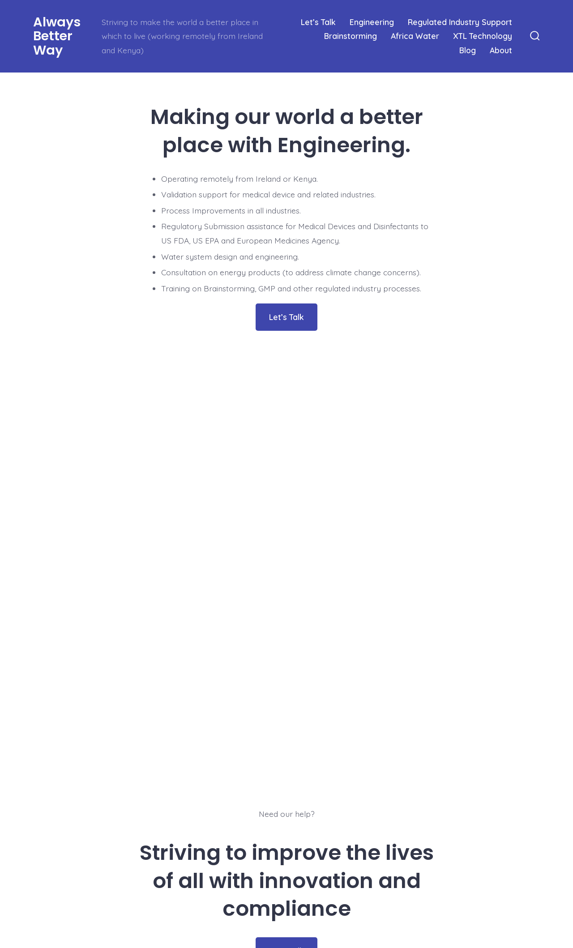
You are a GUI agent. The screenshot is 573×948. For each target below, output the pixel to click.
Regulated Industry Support (460, 22)
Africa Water (415, 36)
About (501, 50)
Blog (467, 50)
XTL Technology (482, 36)
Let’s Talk (318, 22)
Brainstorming (350, 36)
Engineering (372, 22)
